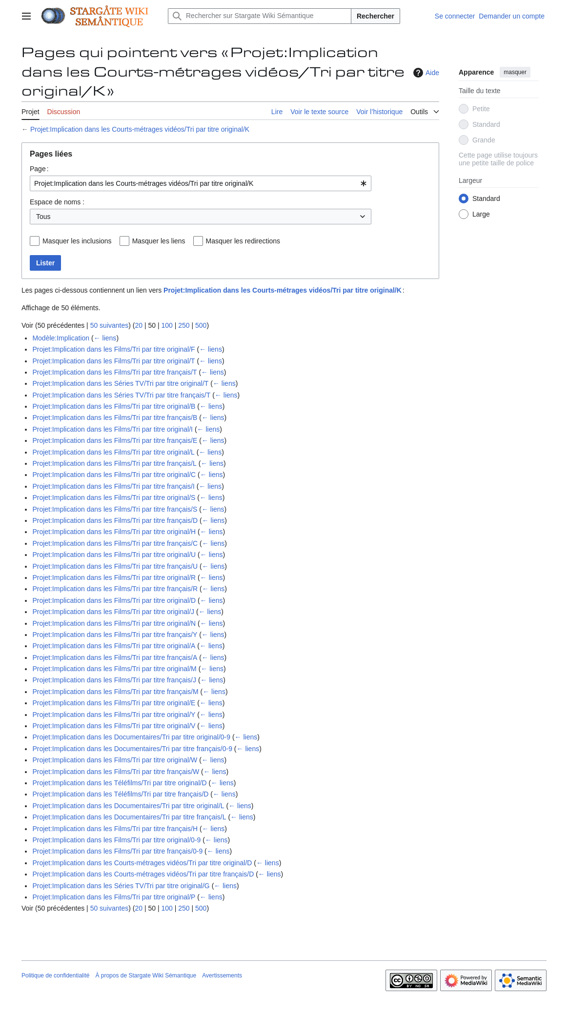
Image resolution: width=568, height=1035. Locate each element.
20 (138, 325)
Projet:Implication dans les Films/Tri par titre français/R (115, 589)
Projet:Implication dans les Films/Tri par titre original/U (114, 554)
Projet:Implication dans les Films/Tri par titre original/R (114, 577)
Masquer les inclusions (77, 241)
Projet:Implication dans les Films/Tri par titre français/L (114, 463)
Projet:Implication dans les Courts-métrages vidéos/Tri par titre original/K (139, 129)
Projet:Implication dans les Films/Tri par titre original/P (113, 897)
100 (166, 325)
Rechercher (375, 16)
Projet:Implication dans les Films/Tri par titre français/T (114, 372)
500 (200, 325)
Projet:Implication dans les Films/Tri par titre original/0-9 (116, 840)
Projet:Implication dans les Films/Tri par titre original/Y (113, 714)
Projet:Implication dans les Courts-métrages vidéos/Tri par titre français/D (143, 874)
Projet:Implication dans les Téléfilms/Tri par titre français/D (120, 794)
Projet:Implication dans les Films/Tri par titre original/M (114, 669)
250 (183, 325)
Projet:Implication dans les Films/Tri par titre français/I (113, 486)
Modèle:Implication (60, 338)
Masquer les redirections (243, 241)
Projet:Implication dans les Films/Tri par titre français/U (115, 566)
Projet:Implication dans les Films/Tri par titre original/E (113, 703)
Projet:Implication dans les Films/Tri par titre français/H (115, 829)
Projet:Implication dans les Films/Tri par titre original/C (114, 474)
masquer (515, 72)
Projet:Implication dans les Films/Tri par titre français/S (114, 509)
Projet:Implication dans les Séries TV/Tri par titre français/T (121, 395)
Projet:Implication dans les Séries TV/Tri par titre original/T (120, 383)
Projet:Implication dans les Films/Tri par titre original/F (113, 349)
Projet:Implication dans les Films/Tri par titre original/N (114, 623)
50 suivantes (109, 325)
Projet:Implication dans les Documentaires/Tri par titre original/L (128, 806)
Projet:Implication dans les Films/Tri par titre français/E (114, 440)
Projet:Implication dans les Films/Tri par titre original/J (113, 612)
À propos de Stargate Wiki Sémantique (145, 975)
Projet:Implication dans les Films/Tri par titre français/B (114, 417)
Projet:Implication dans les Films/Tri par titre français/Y (114, 634)
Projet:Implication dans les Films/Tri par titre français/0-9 (117, 851)
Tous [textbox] (43, 216)
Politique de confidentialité (55, 975)
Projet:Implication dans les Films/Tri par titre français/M (115, 692)
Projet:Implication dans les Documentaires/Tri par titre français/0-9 (132, 749)
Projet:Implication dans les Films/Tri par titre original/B (113, 406)
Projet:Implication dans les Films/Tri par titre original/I (112, 429)
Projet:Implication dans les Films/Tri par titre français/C (115, 543)
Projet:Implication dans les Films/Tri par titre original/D (114, 600)
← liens (105, 338)
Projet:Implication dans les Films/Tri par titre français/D (115, 520)
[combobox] (200, 183)
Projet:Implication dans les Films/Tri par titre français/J (114, 680)
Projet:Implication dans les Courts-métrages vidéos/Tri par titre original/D (142, 863)
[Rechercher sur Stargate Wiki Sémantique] (259, 16)
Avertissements (222, 975)
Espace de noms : (57, 202)
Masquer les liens (158, 241)
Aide (425, 73)
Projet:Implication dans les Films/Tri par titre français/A (114, 657)
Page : (39, 169)
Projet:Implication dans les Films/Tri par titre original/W (114, 760)
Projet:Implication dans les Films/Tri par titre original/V (113, 726)
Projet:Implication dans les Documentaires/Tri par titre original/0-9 (131, 737)
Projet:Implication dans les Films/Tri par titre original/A (113, 646)
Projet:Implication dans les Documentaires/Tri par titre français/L (129, 817)
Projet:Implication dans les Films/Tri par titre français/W (115, 772)
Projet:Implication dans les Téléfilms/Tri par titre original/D (119, 783)
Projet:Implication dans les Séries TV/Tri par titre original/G (120, 886)
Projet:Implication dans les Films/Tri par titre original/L (113, 452)
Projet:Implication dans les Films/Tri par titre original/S (113, 497)
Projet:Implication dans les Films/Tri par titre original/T (113, 361)
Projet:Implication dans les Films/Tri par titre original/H (114, 532)
